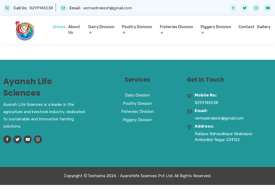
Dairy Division (101, 27)
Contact (246, 27)
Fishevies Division (137, 111)
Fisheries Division (176, 27)
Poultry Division (137, 27)
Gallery (263, 27)
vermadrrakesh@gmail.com (107, 8)
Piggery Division (216, 27)
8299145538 (41, 8)
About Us (74, 30)
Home (60, 27)
